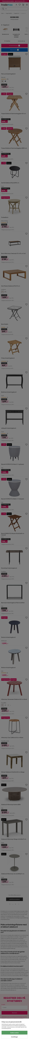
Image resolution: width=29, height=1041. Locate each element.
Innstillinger (14, 1037)
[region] (14, 1030)
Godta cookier (14, 1032)
